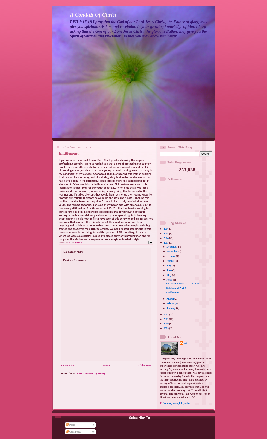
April (170, 279)
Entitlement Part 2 (176, 288)
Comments (73, 431)
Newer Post (67, 365)
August (171, 261)
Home (106, 365)
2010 (166, 323)
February (172, 303)
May (169, 275)
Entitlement (172, 292)
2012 (166, 314)
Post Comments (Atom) (91, 373)
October (171, 256)
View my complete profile (177, 403)
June (169, 270)
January (171, 308)
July (169, 265)
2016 (166, 229)
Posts (70, 425)
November (173, 251)
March (170, 298)
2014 (166, 238)
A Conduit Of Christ (93, 15)
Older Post (144, 365)
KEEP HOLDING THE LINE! (182, 283)
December (172, 246)
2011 (166, 319)
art (185, 343)
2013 (166, 243)
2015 (166, 233)
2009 (166, 328)
